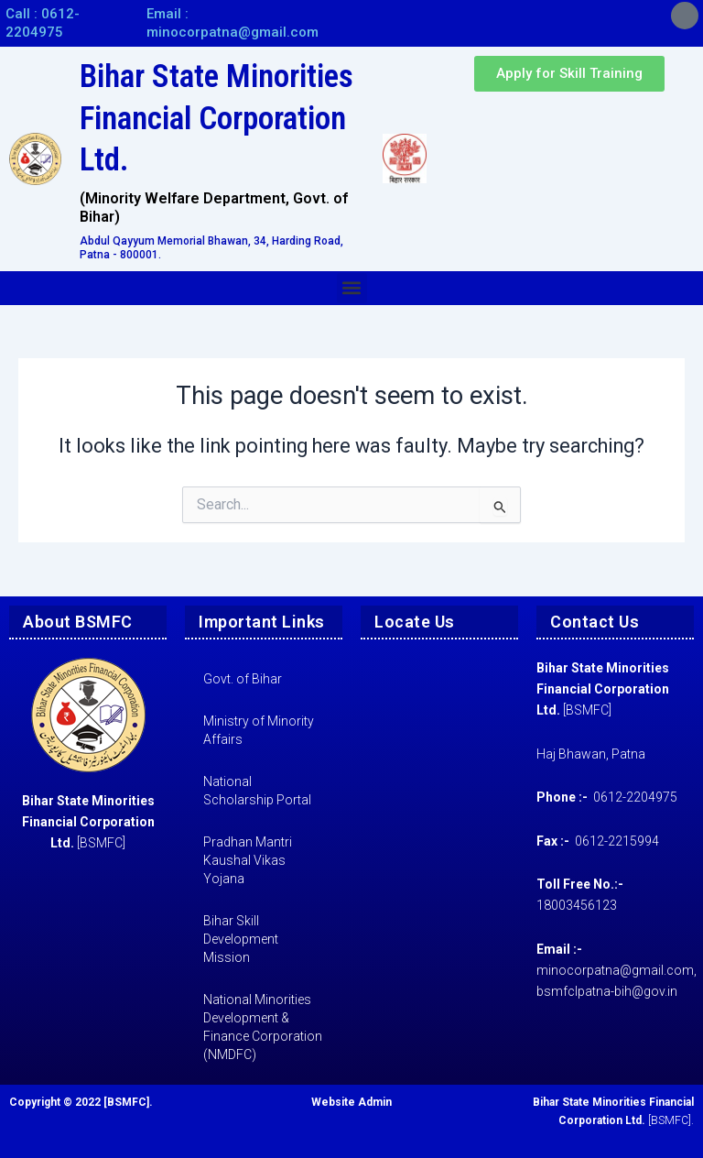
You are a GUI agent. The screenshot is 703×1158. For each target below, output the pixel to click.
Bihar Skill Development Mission (240, 939)
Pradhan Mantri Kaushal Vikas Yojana (247, 860)
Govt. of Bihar (242, 679)
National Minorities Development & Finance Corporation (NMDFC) (262, 1027)
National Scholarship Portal (257, 790)
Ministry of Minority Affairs (258, 730)
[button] (352, 288)
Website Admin (351, 1102)
